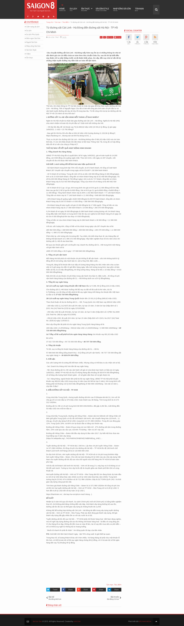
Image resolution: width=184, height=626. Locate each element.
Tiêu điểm (117, 584)
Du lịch (73, 9)
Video (28, 53)
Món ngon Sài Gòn (33, 37)
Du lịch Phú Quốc (32, 33)
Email (118, 36)
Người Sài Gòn (31, 41)
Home (62, 9)
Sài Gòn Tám (37, 620)
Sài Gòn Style (102, 9)
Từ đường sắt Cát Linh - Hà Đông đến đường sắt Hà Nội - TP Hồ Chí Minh (83, 28)
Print (110, 36)
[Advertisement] (83, 44)
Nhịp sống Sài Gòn (122, 9)
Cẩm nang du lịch (33, 26)
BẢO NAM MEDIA (144, 620)
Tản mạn (139, 9)
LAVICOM (77, 620)
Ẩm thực (85, 9)
